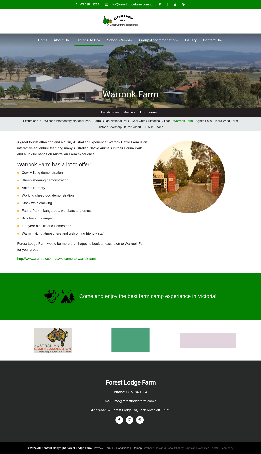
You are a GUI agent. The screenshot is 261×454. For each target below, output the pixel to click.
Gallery (190, 40)
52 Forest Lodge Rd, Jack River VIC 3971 (138, 410)
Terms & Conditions (117, 448)
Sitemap (137, 448)
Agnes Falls (204, 121)
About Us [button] (62, 40)
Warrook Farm (183, 121)
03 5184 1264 (87, 4)
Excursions (148, 112)
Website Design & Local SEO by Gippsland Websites (176, 448)
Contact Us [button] (213, 40)
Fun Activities (110, 112)
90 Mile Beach (153, 127)
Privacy (98, 448)
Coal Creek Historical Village (151, 121)
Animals (129, 112)
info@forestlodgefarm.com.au (129, 4)
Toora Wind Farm (226, 121)
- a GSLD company (221, 448)
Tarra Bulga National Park (111, 121)
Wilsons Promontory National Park (67, 121)
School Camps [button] (120, 40)
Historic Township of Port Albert (119, 127)
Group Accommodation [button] (159, 40)
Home (42, 40)
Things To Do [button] (89, 40)
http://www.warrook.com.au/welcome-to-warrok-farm (56, 259)
